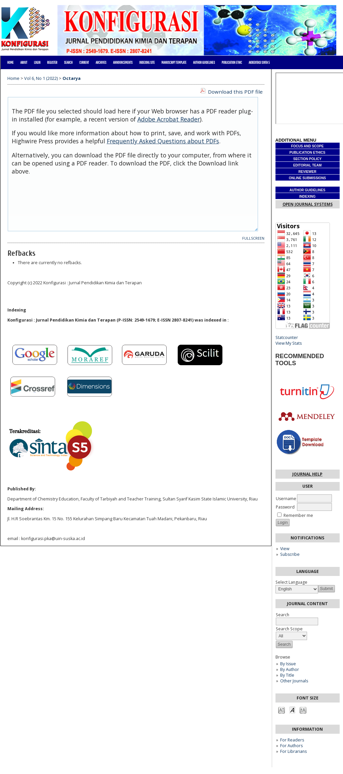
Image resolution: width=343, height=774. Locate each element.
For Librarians (293, 751)
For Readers (292, 740)
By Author (289, 669)
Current (84, 62)
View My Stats (288, 343)
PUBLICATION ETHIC (232, 62)
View (284, 548)
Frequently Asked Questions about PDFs (163, 141)
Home (10, 62)
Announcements (123, 62)
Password (285, 507)
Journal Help (307, 474)
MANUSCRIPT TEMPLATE (174, 62)
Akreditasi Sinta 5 (259, 62)
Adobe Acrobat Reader (168, 119)
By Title (287, 675)
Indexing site (147, 62)
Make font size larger (303, 710)
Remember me (298, 515)
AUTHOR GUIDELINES (204, 62)
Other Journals (294, 681)
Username (286, 498)
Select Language (291, 582)
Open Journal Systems (308, 204)
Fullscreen (253, 238)
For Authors (291, 745)
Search (68, 62)
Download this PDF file (235, 91)
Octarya (71, 78)
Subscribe (290, 554)
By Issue (288, 664)
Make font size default (292, 710)
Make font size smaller (281, 710)
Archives (101, 62)
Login (37, 62)
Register (52, 62)
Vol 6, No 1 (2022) (41, 78)
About (23, 62)
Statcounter (286, 337)
